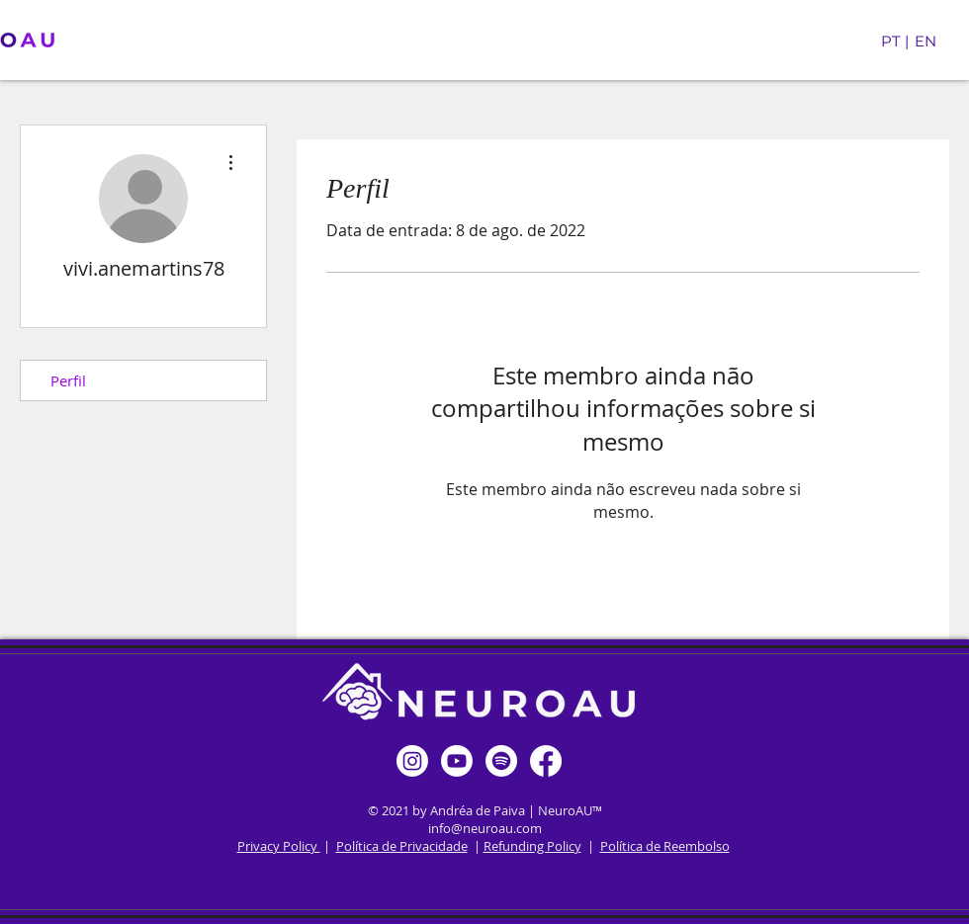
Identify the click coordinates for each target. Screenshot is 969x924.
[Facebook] (546, 761)
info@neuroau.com (485, 828)
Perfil (68, 380)
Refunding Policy (532, 846)
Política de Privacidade (402, 846)
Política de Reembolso (665, 846)
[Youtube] (457, 761)
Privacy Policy (278, 846)
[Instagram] (412, 761)
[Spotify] (501, 761)
